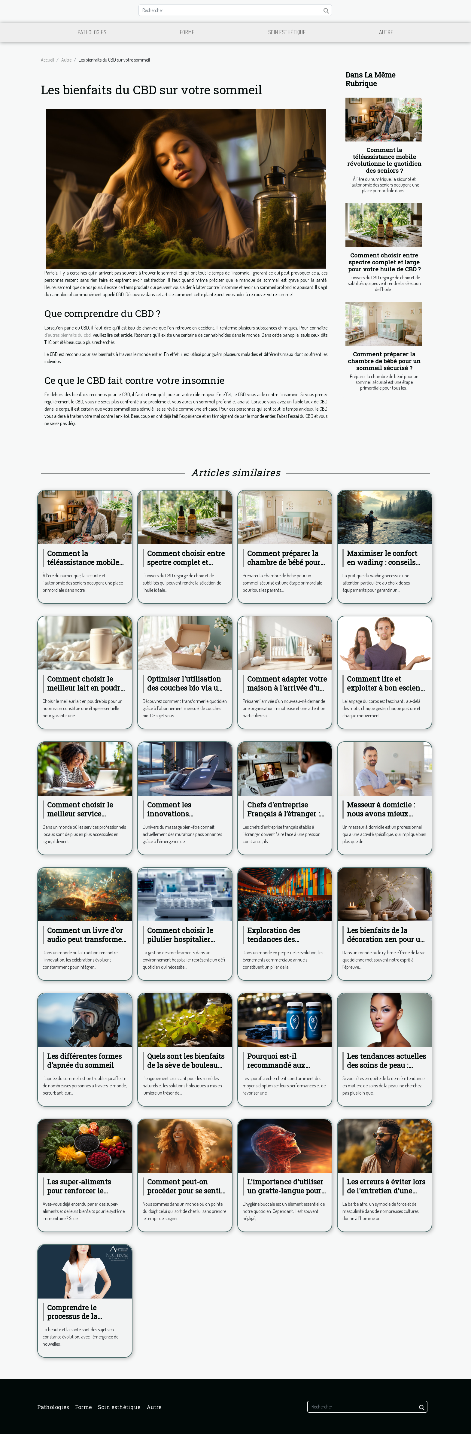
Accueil (47, 60)
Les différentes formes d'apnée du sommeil (84, 1061)
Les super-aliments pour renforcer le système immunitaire (83, 1190)
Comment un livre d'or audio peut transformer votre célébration (86, 939)
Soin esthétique (287, 32)
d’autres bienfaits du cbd (67, 335)
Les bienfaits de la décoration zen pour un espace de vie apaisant (386, 939)
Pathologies (91, 32)
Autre (386, 32)
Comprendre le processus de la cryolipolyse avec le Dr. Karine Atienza (86, 1321)
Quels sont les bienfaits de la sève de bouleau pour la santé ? (185, 1065)
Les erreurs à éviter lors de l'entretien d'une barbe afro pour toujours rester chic (386, 1195)
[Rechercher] (235, 10)
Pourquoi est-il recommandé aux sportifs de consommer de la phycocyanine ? (285, 1070)
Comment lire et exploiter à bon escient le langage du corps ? (385, 687)
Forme (187, 32)
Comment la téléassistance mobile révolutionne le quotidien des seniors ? (384, 160)
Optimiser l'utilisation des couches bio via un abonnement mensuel (185, 687)
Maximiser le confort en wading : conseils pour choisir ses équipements (382, 567)
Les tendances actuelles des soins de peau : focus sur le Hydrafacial (386, 1065)
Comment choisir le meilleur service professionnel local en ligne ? (84, 818)
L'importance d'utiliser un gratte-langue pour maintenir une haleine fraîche (285, 1195)
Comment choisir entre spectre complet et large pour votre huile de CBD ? (384, 262)
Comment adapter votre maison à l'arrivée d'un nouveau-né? (287, 687)
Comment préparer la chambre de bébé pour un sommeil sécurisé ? (384, 361)
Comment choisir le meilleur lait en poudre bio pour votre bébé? (85, 687)
